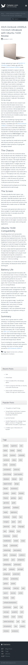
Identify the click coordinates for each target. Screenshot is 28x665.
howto (14, 517)
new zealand (17, 550)
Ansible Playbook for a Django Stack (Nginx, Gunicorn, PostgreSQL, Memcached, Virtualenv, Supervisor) (16, 422)
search (5, 593)
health (5, 512)
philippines (21, 560)
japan (13, 522)
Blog (2, 13)
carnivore (6, 460)
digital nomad (10, 352)
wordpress (15, 631)
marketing (7, 536)
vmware (22, 626)
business (12, 455)
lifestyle (11, 531)
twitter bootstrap (8, 621)
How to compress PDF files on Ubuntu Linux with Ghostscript (16, 386)
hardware (11, 354)
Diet (7, 374)
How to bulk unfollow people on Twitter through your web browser (15, 391)
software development (10, 602)
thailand (6, 617)
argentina (14, 446)
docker (6, 488)
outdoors (22, 555)
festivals (21, 493)
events (13, 493)
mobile (16, 541)
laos (5, 531)
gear (20, 498)
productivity (14, 579)
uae (18, 621)
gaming (13, 498)
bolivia (12, 450)
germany (6, 503)
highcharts (14, 512)
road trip (16, 588)
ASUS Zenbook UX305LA (13, 67)
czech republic (18, 474)
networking (7, 550)
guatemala (7, 507)
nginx (5, 555)
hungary (6, 522)
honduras (6, 517)
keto (14, 526)
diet (21, 479)
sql (21, 607)
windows (6, 631)
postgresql (7, 574)
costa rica (16, 469)
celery (14, 460)
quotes (13, 583)
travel (13, 617)
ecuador (6, 493)
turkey (20, 617)
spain (15, 607)
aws (21, 446)
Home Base (9, 377)
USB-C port (6, 331)
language (21, 526)
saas (23, 588)
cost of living (7, 474)
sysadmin (14, 612)
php (5, 569)
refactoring (7, 588)
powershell (16, 574)
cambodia (21, 455)
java (20, 522)
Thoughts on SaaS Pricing (13, 408)
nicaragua (13, 555)
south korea (7, 607)
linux (18, 531)
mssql (22, 541)
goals (13, 503)
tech (16, 352)
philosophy (17, 564)
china (5, 465)
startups (6, 612)
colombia (12, 465)
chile (20, 460)
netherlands (13, 545)
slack (12, 598)
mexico (15, 536)
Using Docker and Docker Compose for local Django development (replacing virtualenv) (16, 413)
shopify (6, 598)
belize (5, 450)
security (13, 593)
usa (23, 621)
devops (14, 479)
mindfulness (7, 541)
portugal (20, 569)
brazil (5, 455)
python (6, 583)
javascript (6, 526)
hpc (21, 517)
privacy (6, 579)
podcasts (11, 569)
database (6, 479)
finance (6, 498)
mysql (5, 545)
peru (13, 560)
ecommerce (14, 488)
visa (16, 626)
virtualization (7, 626)
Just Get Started (10, 418)
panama (6, 560)
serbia (20, 593)
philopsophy (7, 564)
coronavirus (7, 469)
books (19, 450)
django (17, 484)
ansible (6, 446)
